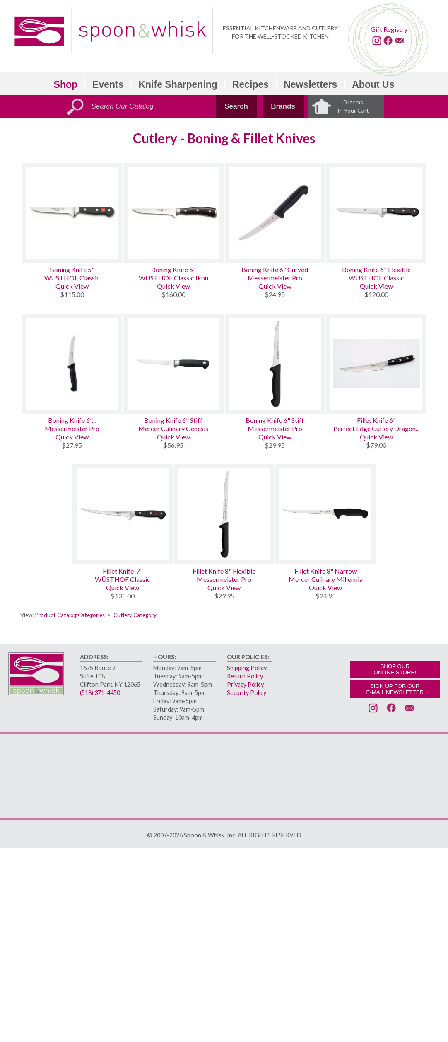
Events (107, 84)
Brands (283, 106)
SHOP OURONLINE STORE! (394, 669)
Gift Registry (389, 29)
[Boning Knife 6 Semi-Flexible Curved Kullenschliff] (72, 364)
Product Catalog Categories (70, 615)
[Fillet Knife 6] (376, 364)
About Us (373, 84)
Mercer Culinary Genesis (173, 428)
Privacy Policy (245, 684)
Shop (66, 84)
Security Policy (246, 692)
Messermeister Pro (275, 278)
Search (236, 106)
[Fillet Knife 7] (123, 514)
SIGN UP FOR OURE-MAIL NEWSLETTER (395, 689)
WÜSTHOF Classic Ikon (173, 278)
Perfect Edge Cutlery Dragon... (376, 428)
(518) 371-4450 (100, 692)
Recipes (250, 84)
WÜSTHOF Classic (72, 278)
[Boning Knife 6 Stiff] (173, 364)
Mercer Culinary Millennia (326, 579)
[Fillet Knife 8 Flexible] (224, 514)
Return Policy (245, 676)
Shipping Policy (247, 667)
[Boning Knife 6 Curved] (275, 213)
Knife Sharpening (177, 84)
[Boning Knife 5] (72, 213)
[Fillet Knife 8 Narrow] (325, 514)
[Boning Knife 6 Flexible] (376, 213)
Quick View (72, 286)
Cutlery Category (135, 615)
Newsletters (310, 84)
